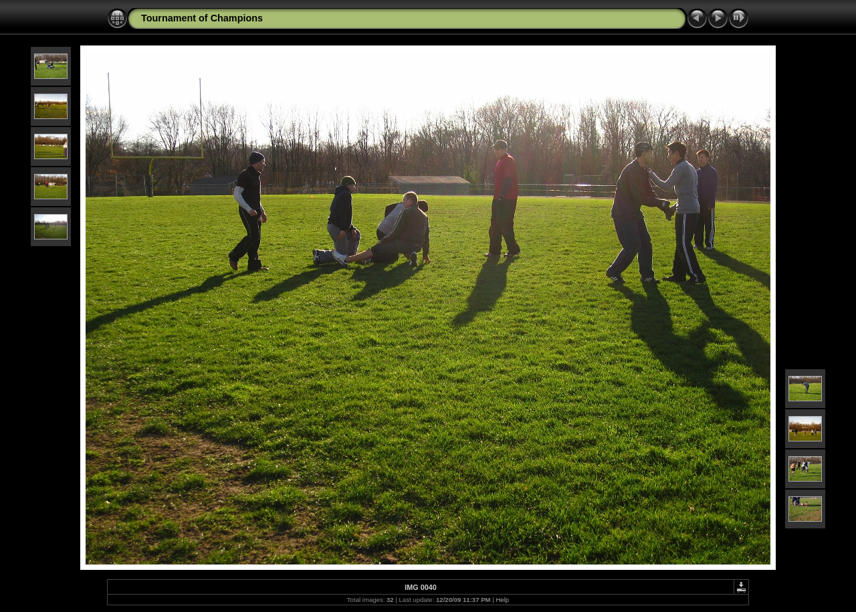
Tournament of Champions (202, 18)
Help (502, 599)
